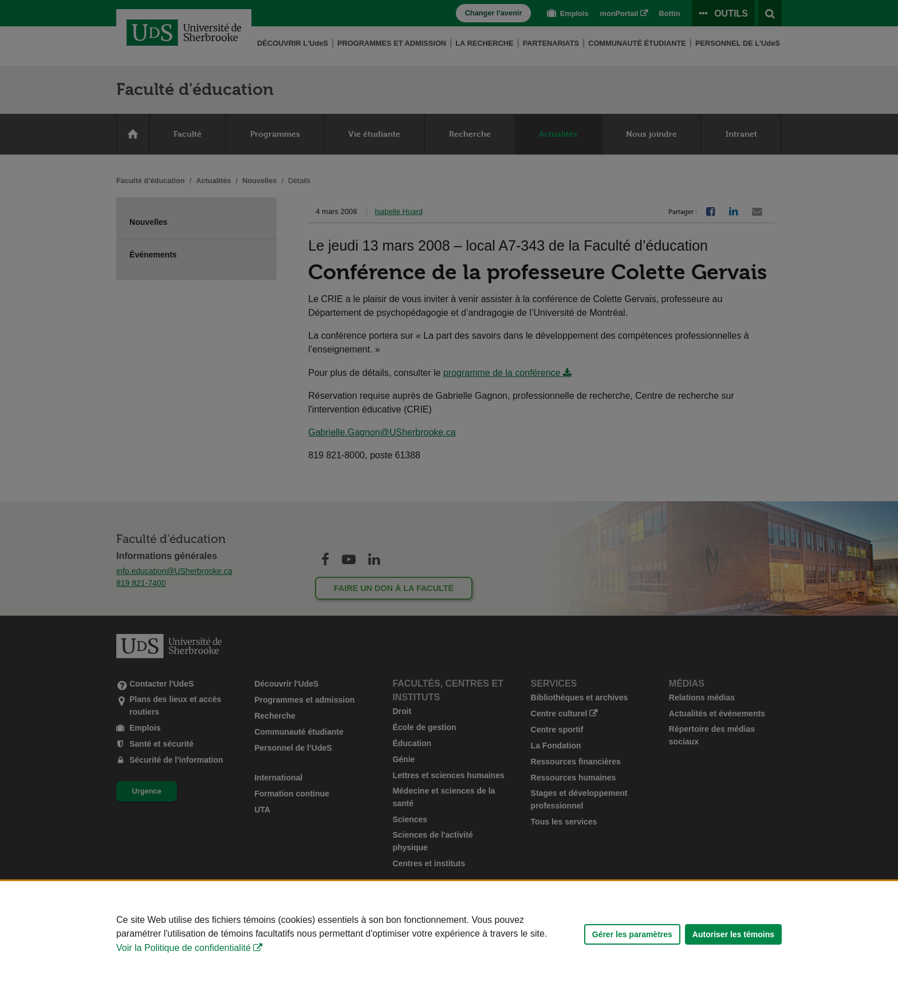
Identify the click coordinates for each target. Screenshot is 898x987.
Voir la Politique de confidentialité (183, 948)
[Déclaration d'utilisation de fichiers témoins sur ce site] (449, 934)
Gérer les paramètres (632, 934)
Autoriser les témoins (733, 934)
